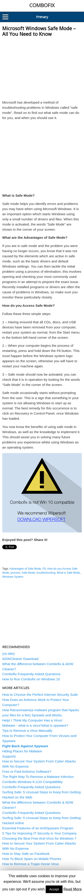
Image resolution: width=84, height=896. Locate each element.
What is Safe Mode (68, 572)
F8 (44, 568)
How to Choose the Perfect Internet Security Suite (40, 694)
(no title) (8, 654)
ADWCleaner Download (20, 659)
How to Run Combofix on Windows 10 (31, 679)
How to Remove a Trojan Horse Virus (30, 864)
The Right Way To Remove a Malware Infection (38, 777)
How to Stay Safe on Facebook (26, 854)
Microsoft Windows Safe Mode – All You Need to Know (39, 31)
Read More (72, 889)
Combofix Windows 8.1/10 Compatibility (32, 782)
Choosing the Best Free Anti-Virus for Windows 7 (39, 838)
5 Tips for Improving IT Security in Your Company (39, 833)
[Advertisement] (42, 67)
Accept (54, 889)
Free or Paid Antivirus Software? (26, 771)
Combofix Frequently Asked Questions (31, 674)
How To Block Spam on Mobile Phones (31, 859)
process (15, 572)
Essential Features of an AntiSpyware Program (37, 828)
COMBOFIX (42, 5)
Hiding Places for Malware (22, 751)
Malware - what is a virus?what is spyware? (35, 725)
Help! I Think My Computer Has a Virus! (32, 720)
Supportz (9, 756)
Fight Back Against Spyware (25, 746)
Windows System (12, 576)
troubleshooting (46, 572)
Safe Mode (28, 572)
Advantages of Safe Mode (25, 568)
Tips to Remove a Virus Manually (27, 730)
